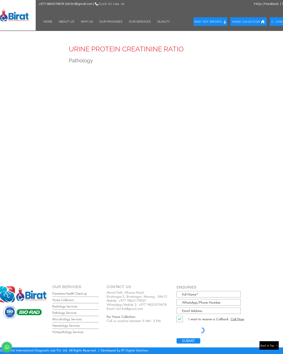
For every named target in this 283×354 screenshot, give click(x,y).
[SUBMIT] (188, 341)
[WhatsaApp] (7, 347)
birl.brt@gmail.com (79, 4)
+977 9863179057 (132, 301)
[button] (67, 21)
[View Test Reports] (210, 21)
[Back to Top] (269, 345)
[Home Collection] (248, 21)
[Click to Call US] (109, 4)
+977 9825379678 (153, 305)
